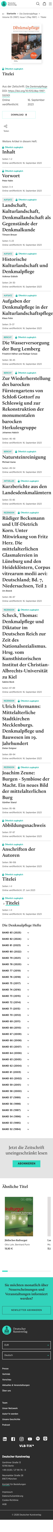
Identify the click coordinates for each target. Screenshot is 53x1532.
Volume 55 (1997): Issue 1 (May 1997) (19, 17)
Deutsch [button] (8, 1355)
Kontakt (6, 1484)
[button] (5, 126)
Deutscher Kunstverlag (30, 1515)
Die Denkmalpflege (28, 14)
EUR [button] (6, 1345)
